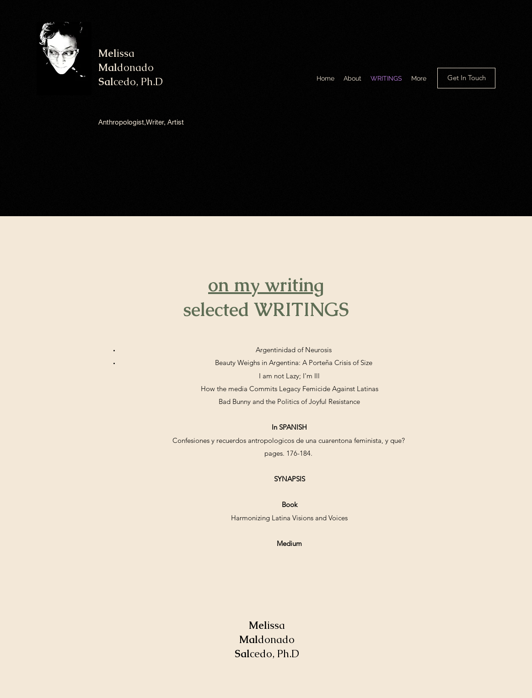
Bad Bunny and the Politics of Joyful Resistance (289, 401)
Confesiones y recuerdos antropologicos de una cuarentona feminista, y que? (289, 440)
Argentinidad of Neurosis (294, 349)
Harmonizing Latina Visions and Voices (289, 517)
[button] (466, 78)
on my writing (266, 285)
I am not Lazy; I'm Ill (289, 375)
